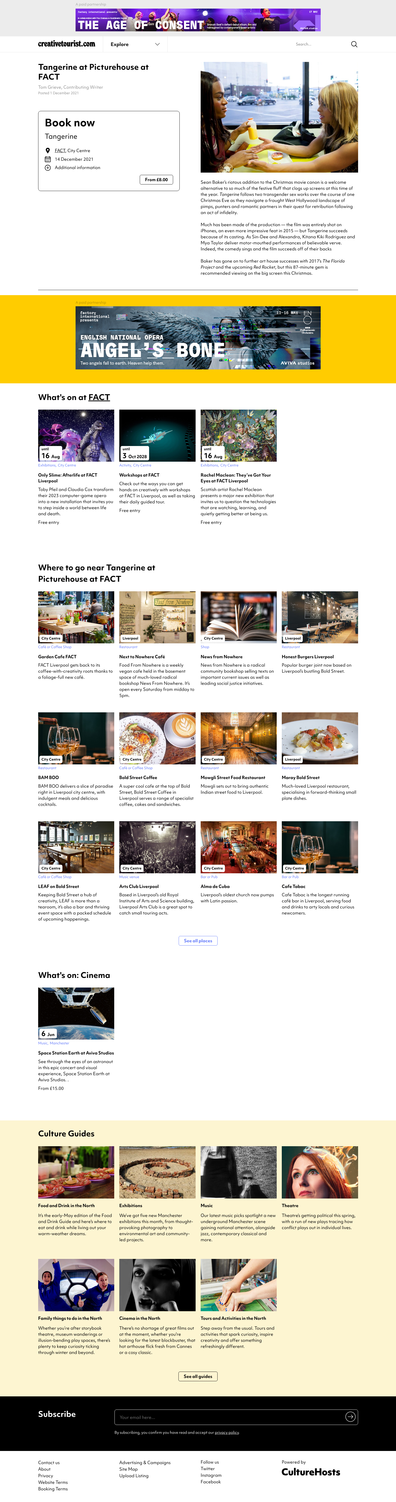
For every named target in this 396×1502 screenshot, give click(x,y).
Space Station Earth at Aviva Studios (76, 1053)
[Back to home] (66, 45)
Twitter (208, 1469)
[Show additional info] (109, 168)
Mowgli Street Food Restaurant (233, 777)
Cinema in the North (139, 1318)
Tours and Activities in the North (233, 1318)
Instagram (211, 1475)
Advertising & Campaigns (145, 1462)
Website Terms (53, 1482)
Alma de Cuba (215, 886)
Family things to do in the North (70, 1318)
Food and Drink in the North (66, 1205)
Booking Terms (53, 1488)
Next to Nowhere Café (142, 657)
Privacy (45, 1475)
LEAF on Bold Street (58, 886)
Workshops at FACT (139, 475)
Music (207, 1205)
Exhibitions (130, 1205)
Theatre (290, 1205)
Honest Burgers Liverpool (308, 657)
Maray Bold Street (301, 777)
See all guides (198, 1376)
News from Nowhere (222, 657)
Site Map (128, 1469)
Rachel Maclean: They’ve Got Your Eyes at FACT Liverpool (236, 478)
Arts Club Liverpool (139, 886)
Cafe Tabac (294, 886)
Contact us (49, 1462)
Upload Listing (134, 1475)
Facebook (211, 1482)
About (44, 1469)
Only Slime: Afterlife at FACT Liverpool (67, 478)
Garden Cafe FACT (57, 657)
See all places (198, 941)
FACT (60, 150)
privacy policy (227, 1432)
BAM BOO (48, 777)
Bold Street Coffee (138, 777)
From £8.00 (156, 179)
